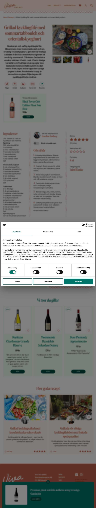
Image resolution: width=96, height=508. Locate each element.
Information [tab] (48, 232)
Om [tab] (79, 232)
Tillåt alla (78, 281)
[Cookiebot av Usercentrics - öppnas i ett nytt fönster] (83, 225)
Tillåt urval (48, 281)
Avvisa (17, 281)
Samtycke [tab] (17, 232)
